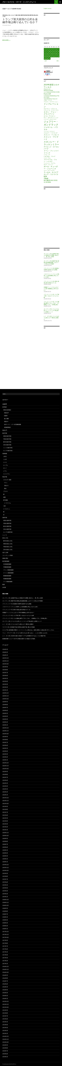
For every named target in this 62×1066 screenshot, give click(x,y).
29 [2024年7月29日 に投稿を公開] (45, 58)
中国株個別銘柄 (7, 567)
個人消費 (6, 418)
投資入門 (4, 430)
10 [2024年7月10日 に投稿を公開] (49, 51)
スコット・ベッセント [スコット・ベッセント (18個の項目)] (51, 135)
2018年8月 (5, 911)
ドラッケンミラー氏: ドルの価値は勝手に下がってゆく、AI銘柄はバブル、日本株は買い (51, 303)
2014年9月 (5, 1045)
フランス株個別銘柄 (8, 570)
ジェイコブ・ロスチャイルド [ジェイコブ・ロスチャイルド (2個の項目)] (50, 119)
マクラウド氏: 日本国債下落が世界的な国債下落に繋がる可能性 (18, 627)
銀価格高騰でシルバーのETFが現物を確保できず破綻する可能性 (18, 638)
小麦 (4, 506)
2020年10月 (5, 835)
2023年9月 (5, 736)
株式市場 (4, 433)
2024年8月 (5, 704)
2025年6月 (5, 675)
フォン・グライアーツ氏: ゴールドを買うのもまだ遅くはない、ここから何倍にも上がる (24, 633)
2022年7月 (5, 777)
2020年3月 (5, 856)
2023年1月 (5, 760)
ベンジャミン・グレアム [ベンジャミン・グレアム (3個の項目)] (49, 163)
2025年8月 (5, 669)
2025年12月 (5, 658)
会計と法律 (5, 552)
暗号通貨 (5, 500)
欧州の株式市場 (7, 442)
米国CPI (6, 421)
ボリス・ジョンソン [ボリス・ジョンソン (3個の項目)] (48, 164)
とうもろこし (6, 508)
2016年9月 (5, 975)
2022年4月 (5, 786)
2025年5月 (5, 678)
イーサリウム (7, 503)
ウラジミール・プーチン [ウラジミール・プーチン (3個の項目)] (49, 110)
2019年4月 (5, 888)
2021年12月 (5, 797)
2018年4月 (5, 920)
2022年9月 (5, 771)
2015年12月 (5, 1001)
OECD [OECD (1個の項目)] (45, 97)
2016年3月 (5, 992)
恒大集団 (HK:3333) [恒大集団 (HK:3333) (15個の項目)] (50, 180)
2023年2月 (5, 757)
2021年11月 (5, 800)
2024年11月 (5, 696)
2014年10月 (5, 1042)
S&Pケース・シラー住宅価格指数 (12, 424)
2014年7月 (5, 1051)
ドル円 (5, 459)
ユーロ (5, 462)
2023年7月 (5, 742)
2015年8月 (5, 1013)
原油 (35, 15)
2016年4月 (5, 989)
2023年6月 (5, 745)
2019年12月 (5, 864)
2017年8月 (5, 943)
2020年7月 (5, 844)
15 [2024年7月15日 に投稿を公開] (45, 53)
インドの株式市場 (7, 447)
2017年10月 (5, 937)
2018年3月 (5, 922)
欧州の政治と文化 (7, 540)
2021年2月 (5, 826)
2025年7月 (5, 672)
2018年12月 (5, 899)
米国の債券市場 (21, 15)
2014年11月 (5, 1039)
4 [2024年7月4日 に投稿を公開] (51, 49)
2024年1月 (5, 725)
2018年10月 (5, 905)
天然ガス (6, 485)
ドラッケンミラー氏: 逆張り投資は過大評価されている (51, 282)
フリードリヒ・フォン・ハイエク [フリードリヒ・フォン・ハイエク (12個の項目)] (50, 160)
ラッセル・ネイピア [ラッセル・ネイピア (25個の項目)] (51, 172)
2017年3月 (5, 957)
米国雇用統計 (7, 427)
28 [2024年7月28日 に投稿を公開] (58, 56)
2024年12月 (5, 693)
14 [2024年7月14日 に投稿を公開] (58, 51)
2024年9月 (5, 701)
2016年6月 (5, 984)
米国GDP (6, 412)
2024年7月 (5, 707)
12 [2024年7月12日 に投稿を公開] (54, 51)
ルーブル (5, 465)
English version (47, 8)
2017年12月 (5, 931)
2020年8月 (5, 841)
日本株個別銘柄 (7, 564)
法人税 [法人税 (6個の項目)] (45, 182)
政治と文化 (5, 538)
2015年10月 (5, 1007)
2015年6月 (5, 1019)
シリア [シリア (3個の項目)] (56, 117)
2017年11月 (5, 934)
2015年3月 (5, 1027)
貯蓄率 (5, 415)
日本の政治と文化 (7, 549)
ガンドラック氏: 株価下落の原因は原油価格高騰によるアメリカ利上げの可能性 (51, 262)
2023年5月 (5, 748)
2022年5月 (5, 783)
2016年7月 (5, 981)
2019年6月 (5, 882)
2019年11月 (5, 867)
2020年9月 (5, 838)
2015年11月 (5, 1004)
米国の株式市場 (7, 436)
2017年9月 (5, 940)
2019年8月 (5, 876)
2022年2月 (5, 792)
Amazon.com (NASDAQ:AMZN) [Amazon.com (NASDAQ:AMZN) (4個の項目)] (48, 89)
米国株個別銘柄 (7, 578)
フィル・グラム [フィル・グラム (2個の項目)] (47, 158)
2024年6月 (5, 710)
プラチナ (5, 491)
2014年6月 (5, 1053)
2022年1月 (5, 794)
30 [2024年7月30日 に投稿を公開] (47, 58)
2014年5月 (5, 1056)
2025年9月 (5, 666)
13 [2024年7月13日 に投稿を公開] (56, 51)
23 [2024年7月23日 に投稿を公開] (47, 56)
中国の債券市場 (7, 523)
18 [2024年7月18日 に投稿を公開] (51, 53)
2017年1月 (5, 963)
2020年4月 (5, 853)
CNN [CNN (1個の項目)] (45, 92)
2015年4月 (5, 1024)
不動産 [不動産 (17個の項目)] (46, 178)
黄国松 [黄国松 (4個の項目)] (49, 182)
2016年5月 (5, 987)
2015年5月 (5, 1021)
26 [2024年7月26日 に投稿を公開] (54, 56)
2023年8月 (5, 739)
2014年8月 (5, 1048)
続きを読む (6, 40)
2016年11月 (5, 969)
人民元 (5, 456)
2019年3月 (5, 890)
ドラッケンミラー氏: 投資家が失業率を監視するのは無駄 (51, 269)
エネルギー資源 (14, 15)
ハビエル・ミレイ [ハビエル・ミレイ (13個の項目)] (49, 156)
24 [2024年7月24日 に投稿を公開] (49, 56)
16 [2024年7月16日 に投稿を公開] (47, 53)
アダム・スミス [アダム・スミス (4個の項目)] (48, 100)
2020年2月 (5, 858)
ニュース (4, 535)
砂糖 (4, 497)
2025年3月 (5, 684)
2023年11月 (5, 730)
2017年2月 (5, 960)
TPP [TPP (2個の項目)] (56, 99)
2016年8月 (5, 978)
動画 (3, 584)
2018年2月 (5, 925)
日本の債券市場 (7, 529)
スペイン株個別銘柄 (8, 572)
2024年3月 (5, 719)
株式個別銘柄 (5, 561)
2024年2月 (5, 722)
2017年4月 (5, 955)
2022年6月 (5, 780)
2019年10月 (5, 870)
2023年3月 (5, 754)
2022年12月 (5, 762)
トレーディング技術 (7, 555)
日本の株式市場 (7, 444)
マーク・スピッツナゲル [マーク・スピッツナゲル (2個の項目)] (49, 170)
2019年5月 (5, 885)
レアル (5, 471)
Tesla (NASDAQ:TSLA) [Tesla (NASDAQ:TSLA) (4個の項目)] (49, 99)
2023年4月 (5, 751)
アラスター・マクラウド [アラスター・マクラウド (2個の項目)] (49, 101)
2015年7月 (5, 1016)
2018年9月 (5, 908)
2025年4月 (5, 681)
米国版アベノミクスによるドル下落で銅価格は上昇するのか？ (51, 288)
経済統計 (4, 407)
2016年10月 (5, 972)
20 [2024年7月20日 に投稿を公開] (56, 53)
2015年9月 (5, 1010)
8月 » (58, 61)
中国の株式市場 (7, 439)
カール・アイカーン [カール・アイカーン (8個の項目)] (49, 116)
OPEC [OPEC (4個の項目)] (48, 97)
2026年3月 (5, 649)
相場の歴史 (5, 558)
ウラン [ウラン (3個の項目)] (57, 110)
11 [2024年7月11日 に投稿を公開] (51, 51)
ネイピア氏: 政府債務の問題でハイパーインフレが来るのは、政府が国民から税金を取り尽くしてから (28, 630)
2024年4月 (5, 716)
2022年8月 (5, 774)
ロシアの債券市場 (7, 532)
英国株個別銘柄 (7, 575)
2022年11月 (5, 765)
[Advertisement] (52, 26)
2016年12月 (5, 966)
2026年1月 (5, 655)
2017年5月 (5, 952)
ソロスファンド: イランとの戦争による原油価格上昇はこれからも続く (51, 275)
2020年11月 (5, 832)
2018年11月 (5, 902)
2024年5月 (5, 713)
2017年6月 (5, 949)
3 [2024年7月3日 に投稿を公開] (49, 49)
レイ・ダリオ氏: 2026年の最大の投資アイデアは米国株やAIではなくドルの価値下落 (23, 635)
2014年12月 (5, 1036)
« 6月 (45, 61)
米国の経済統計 (7, 410)
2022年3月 (5, 789)
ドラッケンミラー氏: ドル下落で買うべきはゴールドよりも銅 (51, 296)
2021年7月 (5, 812)
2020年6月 (5, 847)
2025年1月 (5, 690)
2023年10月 (5, 733)
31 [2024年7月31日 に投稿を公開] (49, 58)
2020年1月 (5, 861)
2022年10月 (5, 768)
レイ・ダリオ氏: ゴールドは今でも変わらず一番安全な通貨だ (51, 318)
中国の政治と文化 (7, 546)
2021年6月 (5, 815)
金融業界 (4, 404)
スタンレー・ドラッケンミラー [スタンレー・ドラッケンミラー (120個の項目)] (51, 143)
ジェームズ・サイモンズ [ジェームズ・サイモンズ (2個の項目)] (49, 131)
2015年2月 (5, 1030)
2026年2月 (5, 652)
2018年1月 (5, 928)
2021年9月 (5, 806)
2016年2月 (5, 995)
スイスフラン (6, 474)
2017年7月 (5, 946)
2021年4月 (5, 821)
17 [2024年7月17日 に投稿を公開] (49, 53)
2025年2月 (5, 687)
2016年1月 (5, 998)
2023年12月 (5, 728)
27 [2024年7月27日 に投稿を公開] (56, 56)
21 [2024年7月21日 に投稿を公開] (58, 53)
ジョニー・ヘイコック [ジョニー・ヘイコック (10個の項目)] (51, 133)
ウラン (5, 482)
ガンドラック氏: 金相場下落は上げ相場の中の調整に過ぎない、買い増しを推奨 (51, 255)
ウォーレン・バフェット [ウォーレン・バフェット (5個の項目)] (50, 108)
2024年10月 (5, 698)
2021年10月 (5, 803)
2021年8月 (5, 809)
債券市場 (31, 15)
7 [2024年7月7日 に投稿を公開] (58, 49)
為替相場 (4, 453)
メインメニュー (60, 2)
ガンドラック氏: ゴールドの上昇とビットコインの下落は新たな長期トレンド (51, 310)
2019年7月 (5, 879)
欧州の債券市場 (7, 526)
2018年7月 (5, 914)
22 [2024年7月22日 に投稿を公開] (45, 56)
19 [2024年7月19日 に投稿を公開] (54, 53)
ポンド (5, 468)
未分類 (4, 587)
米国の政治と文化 (6, 15)
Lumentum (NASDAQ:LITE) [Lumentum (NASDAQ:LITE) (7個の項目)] (51, 96)
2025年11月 (5, 661)
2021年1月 (5, 829)
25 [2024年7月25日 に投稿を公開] (51, 56)
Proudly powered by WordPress (9, 1064)
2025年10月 (5, 664)
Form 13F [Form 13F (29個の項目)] (47, 94)
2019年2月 (5, 893)
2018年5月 (5, 917)
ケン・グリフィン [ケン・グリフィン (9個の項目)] (49, 117)
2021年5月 (5, 818)
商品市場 (27, 15)
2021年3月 (5, 824)
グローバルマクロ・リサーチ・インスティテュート (19, 2)
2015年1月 (5, 1033)
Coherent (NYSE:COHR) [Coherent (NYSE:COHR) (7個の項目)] (52, 92)
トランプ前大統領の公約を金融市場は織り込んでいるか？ (20, 21)
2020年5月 (5, 850)
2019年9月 (5, 873)
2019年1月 (5, 896)
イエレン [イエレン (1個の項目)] (56, 101)
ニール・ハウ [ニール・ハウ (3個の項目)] (47, 154)
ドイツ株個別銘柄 (7, 581)
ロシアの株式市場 (7, 450)
